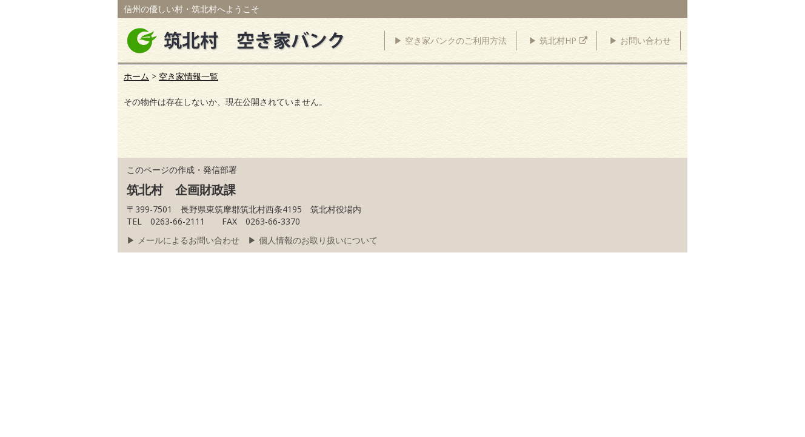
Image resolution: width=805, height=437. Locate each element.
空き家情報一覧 (188, 76)
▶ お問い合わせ (640, 40)
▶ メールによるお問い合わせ (183, 240)
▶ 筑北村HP (558, 40)
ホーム (136, 76)
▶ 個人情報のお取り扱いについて (313, 240)
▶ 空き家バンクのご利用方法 (450, 40)
